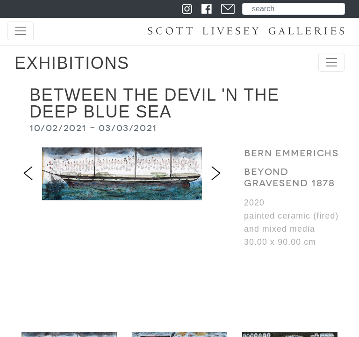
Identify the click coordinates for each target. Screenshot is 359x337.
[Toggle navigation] (20, 31)
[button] (28, 173)
